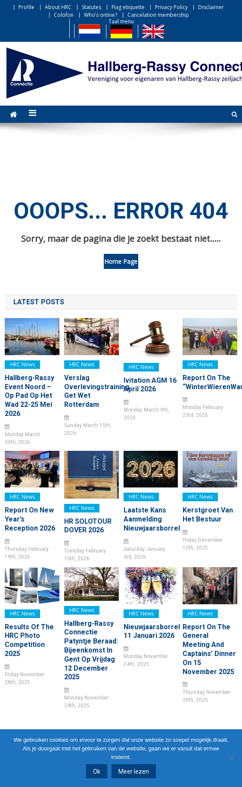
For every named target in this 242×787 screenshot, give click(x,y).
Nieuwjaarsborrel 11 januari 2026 (151, 631)
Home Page (120, 261)
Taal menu (121, 21)
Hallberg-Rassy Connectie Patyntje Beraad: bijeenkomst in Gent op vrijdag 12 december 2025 (91, 650)
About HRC (58, 7)
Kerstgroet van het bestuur (208, 514)
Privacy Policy (171, 7)
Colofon (64, 15)
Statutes (91, 7)
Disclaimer (211, 7)
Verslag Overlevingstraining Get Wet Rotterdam (91, 391)
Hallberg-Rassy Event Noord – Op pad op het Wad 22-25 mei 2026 (29, 396)
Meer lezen (133, 771)
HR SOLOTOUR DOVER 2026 (88, 525)
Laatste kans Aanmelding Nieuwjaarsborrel (151, 519)
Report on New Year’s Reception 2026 (30, 519)
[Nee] (231, 758)
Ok (96, 771)
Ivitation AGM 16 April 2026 (150, 385)
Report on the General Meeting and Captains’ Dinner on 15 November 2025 (209, 649)
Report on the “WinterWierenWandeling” (210, 382)
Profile (26, 7)
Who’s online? (100, 15)
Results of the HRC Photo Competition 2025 (29, 640)
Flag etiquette (128, 7)
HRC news (22, 364)
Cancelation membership (158, 15)
